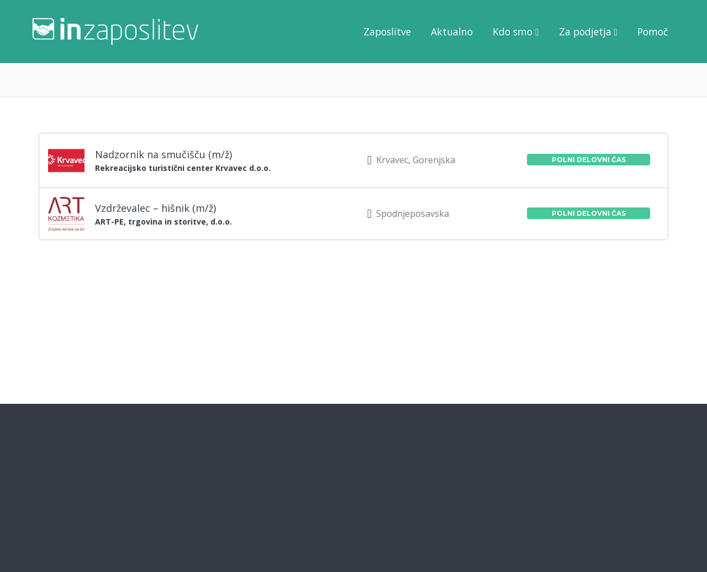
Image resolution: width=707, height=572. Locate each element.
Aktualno (452, 31)
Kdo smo (512, 31)
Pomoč (652, 31)
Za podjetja (585, 31)
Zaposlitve (387, 31)
